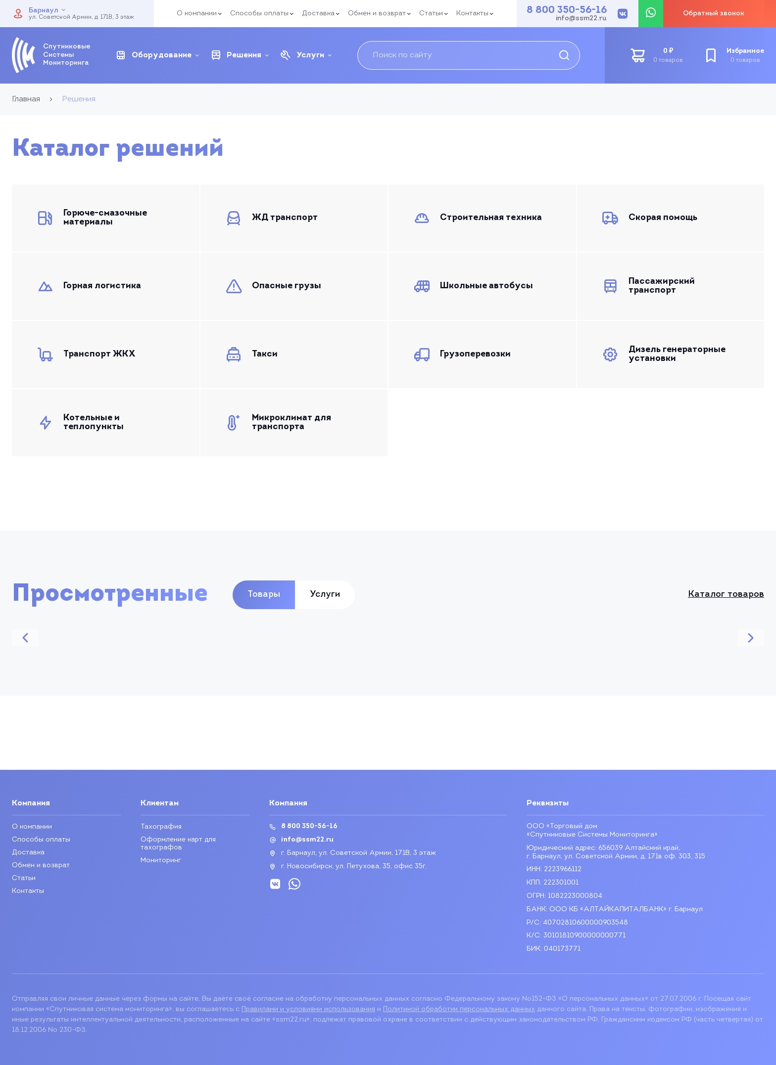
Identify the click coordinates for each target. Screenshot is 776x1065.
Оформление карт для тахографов (178, 843)
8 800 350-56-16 (567, 10)
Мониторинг (161, 860)
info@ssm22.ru (581, 18)
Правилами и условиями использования (308, 1009)
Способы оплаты (259, 13)
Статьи (431, 13)
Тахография (161, 827)
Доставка (318, 13)
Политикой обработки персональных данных (459, 1009)
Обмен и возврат (377, 13)
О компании (197, 13)
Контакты (472, 13)
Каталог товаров (726, 594)
